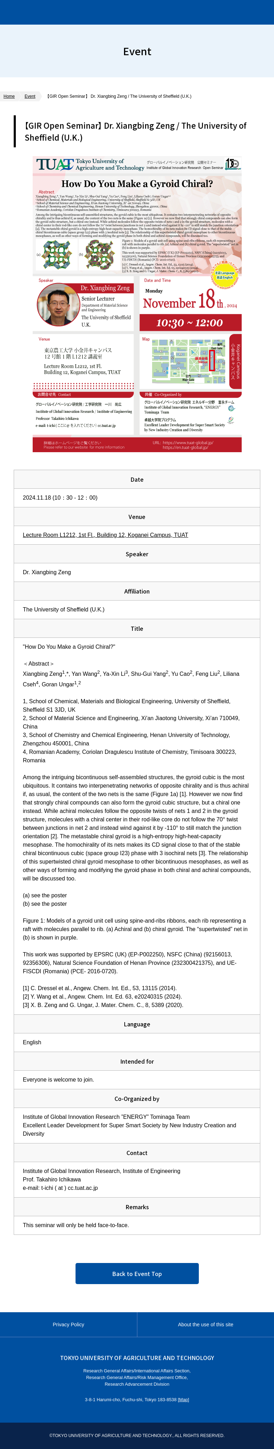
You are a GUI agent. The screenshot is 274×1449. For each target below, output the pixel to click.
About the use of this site (206, 1324)
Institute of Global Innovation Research (80, 12)
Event (30, 96)
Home (9, 96)
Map (183, 1399)
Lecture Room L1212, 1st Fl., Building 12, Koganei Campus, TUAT (105, 535)
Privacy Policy (68, 1324)
